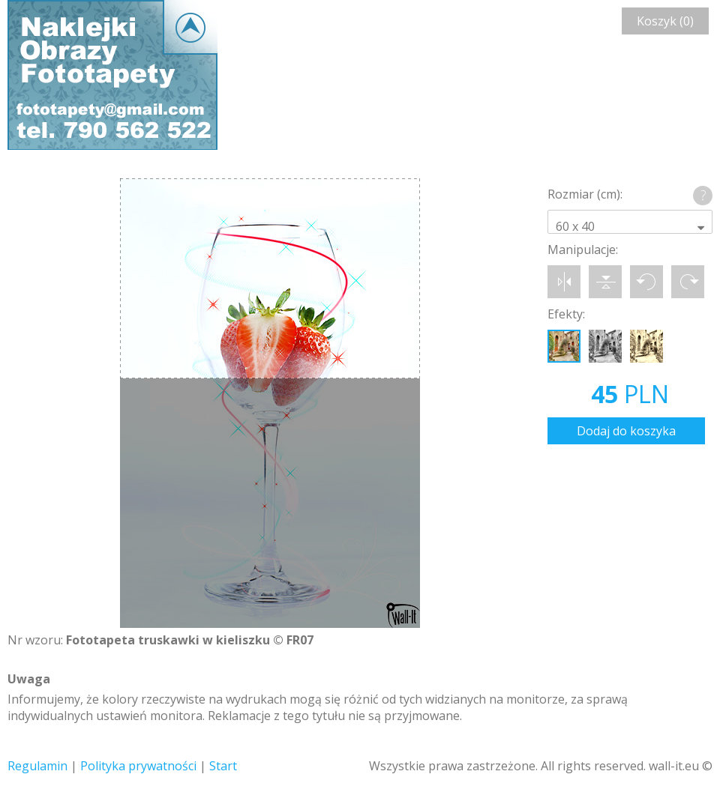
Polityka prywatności (138, 766)
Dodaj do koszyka (626, 431)
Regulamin (38, 766)
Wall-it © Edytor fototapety (113, 75)
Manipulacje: (583, 249)
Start (223, 766)
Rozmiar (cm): (585, 194)
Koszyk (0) (665, 21)
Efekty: (566, 314)
